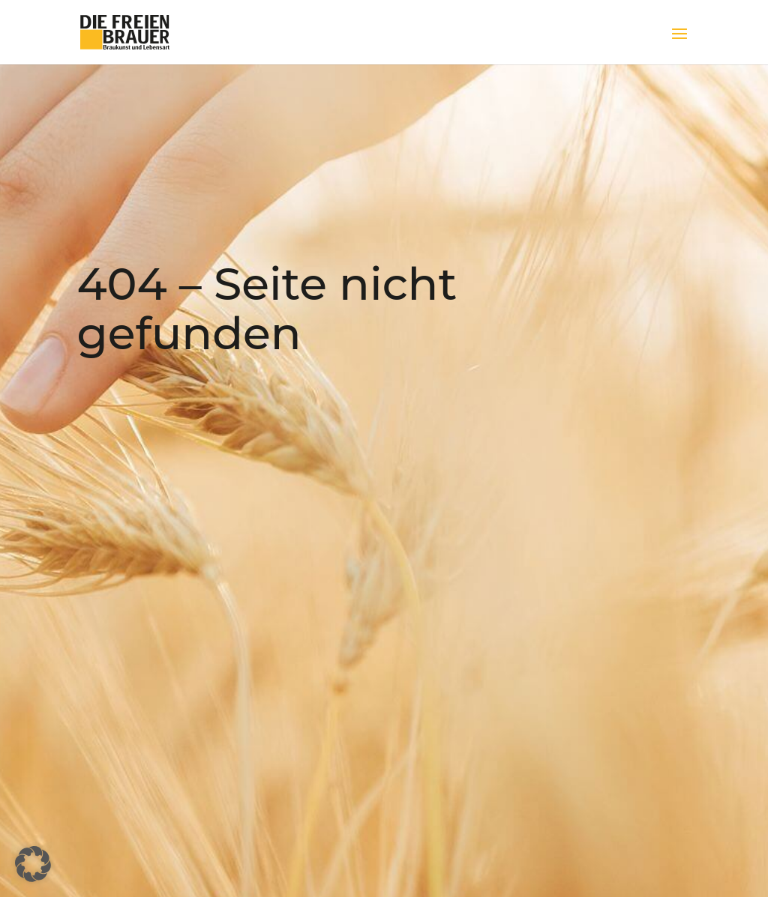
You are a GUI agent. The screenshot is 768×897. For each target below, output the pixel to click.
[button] (33, 864)
